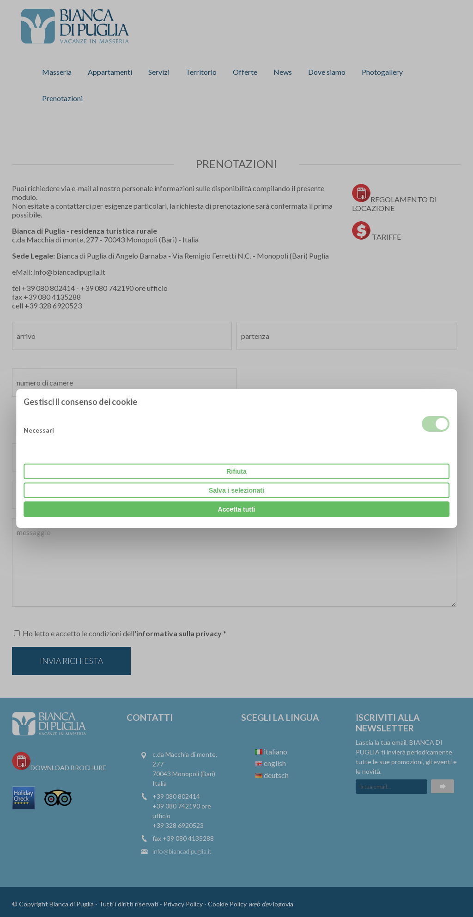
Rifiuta (236, 471)
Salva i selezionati (236, 490)
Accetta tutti (236, 509)
